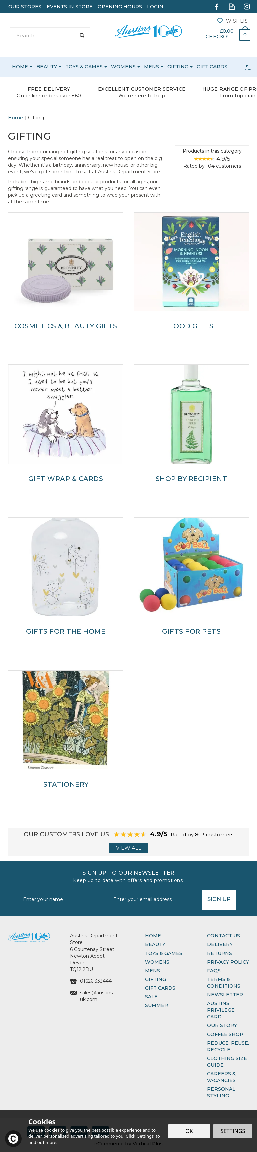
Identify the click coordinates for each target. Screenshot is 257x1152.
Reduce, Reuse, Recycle (228, 1046)
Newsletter (225, 995)
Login (155, 7)
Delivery (220, 944)
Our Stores (24, 7)
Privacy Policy (228, 962)
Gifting (155, 979)
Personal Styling (221, 1092)
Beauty (155, 944)
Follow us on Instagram (247, 6)
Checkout (219, 37)
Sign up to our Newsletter (128, 877)
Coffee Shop (225, 1034)
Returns (219, 953)
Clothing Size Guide (227, 1061)
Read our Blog (232, 6)
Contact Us (223, 936)
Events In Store (70, 7)
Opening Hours (120, 7)
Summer (156, 1005)
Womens (157, 962)
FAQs (214, 971)
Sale (151, 997)
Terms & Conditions (223, 982)
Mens (152, 971)
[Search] (42, 36)
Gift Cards (160, 988)
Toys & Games (163, 953)
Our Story (222, 1025)
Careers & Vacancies (221, 1077)
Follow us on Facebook (216, 6)
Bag (242, 33)
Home (153, 936)
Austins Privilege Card (221, 1010)
